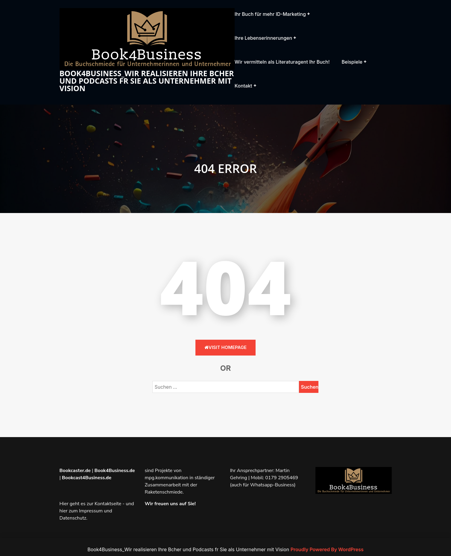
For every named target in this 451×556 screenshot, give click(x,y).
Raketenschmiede (164, 492)
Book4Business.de (114, 470)
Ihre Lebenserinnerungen (263, 38)
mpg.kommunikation (167, 477)
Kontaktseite (108, 503)
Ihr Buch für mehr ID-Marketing (270, 14)
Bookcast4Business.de (86, 477)
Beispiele (352, 62)
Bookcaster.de (75, 470)
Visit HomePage (225, 347)
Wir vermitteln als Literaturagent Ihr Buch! (282, 62)
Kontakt (243, 86)
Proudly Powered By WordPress (327, 549)
